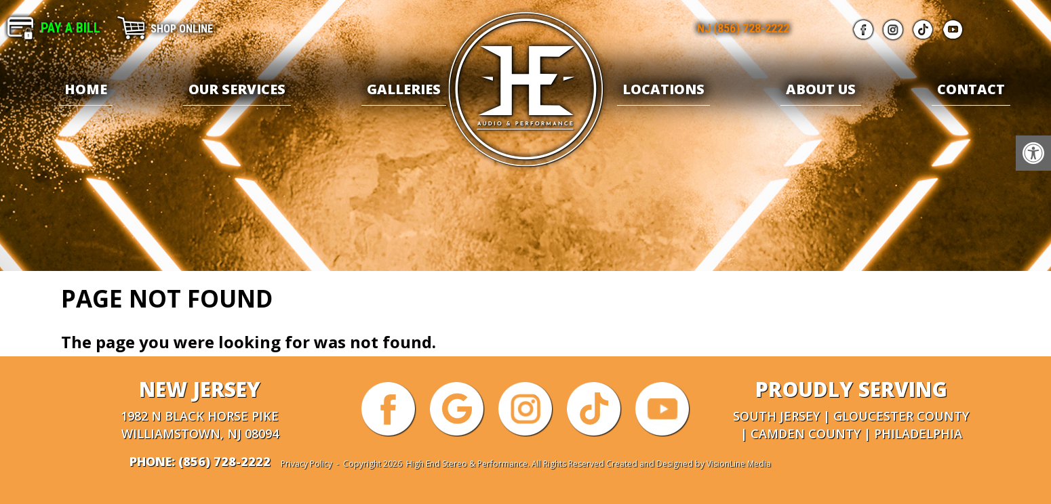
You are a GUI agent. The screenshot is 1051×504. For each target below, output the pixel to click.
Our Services (237, 89)
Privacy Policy (306, 463)
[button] (1033, 153)
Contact (971, 89)
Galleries (404, 89)
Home (85, 89)
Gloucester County (901, 416)
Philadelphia (918, 433)
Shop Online (182, 28)
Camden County (805, 433)
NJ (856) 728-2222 (743, 28)
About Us (821, 89)
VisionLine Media (739, 463)
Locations (663, 89)
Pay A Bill (70, 28)
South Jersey (776, 416)
